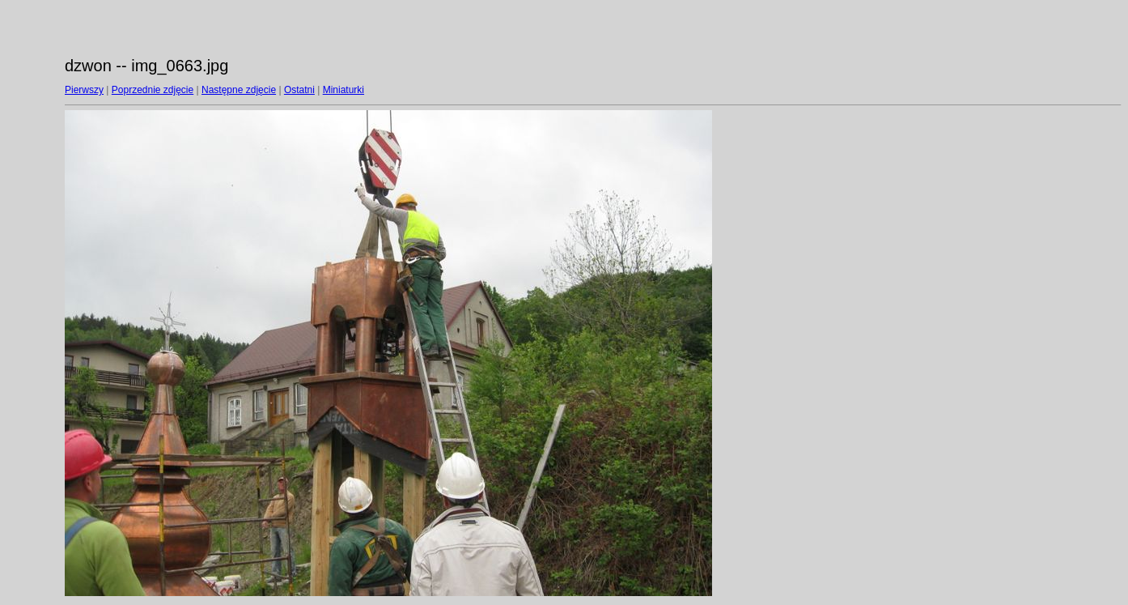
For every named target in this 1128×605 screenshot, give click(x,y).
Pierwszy (84, 90)
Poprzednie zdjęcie (152, 90)
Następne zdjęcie (238, 90)
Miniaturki (343, 90)
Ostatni (299, 90)
